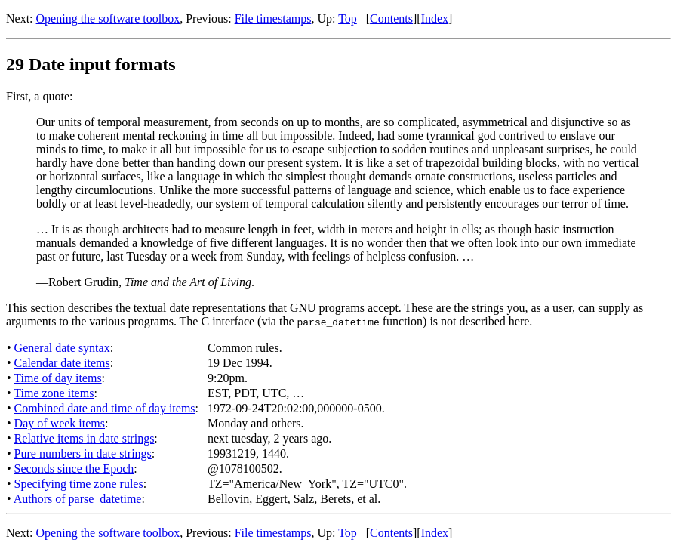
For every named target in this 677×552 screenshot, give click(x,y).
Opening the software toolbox (108, 18)
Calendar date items (62, 362)
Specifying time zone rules (78, 483)
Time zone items (54, 393)
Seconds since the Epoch (74, 468)
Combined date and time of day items (104, 408)
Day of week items (59, 423)
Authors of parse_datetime (78, 498)
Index (434, 18)
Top (347, 18)
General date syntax (62, 347)
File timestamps (273, 18)
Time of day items (57, 378)
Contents (391, 18)
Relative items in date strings (84, 438)
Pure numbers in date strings (83, 453)
